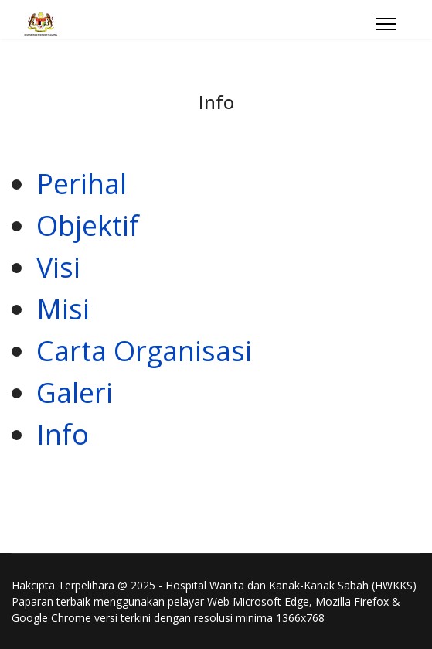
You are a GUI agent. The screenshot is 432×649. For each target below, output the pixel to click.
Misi (63, 309)
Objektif (87, 225)
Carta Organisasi (144, 351)
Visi (58, 267)
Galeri (74, 393)
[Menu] (386, 24)
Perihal (81, 184)
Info (62, 434)
